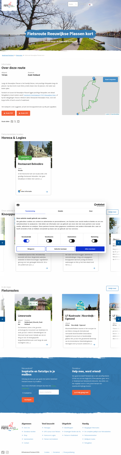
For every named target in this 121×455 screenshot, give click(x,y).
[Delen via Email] (18, 122)
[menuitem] (9, 5)
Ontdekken (51, 4)
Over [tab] (91, 211)
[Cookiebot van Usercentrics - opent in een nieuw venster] (96, 205)
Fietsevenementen (90, 435)
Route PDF (9, 113)
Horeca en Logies (50, 435)
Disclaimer (56, 452)
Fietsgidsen (88, 443)
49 (96, 100)
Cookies (46, 452)
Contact (26, 443)
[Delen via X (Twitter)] (15, 122)
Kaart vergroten (110, 79)
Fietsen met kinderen (51, 439)
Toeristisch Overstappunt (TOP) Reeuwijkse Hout (39, 95)
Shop (81, 4)
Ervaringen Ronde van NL (72, 432)
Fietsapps (47, 428)
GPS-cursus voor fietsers (52, 432)
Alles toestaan (90, 249)
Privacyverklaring (68, 452)
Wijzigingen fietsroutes (91, 428)
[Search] (73, 4)
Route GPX (24, 113)
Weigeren (31, 249)
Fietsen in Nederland (71, 435)
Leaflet (107, 114)
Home (9, 5)
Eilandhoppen (68, 428)
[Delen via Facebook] (12, 122)
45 (83, 95)
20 (94, 81)
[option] (36, 169)
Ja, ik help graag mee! (81, 392)
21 (85, 88)
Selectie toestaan (60, 249)
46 (83, 110)
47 (89, 107)
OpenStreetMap (115, 114)
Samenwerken (28, 439)
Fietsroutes (23, 4)
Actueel (62, 4)
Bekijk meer (112, 212)
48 (93, 101)
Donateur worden (30, 432)
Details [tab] (60, 211)
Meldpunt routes (89, 439)
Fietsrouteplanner (37, 4)
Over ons (27, 428)
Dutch (90, 5)
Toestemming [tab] (30, 211)
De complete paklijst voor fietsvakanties (97, 432)
